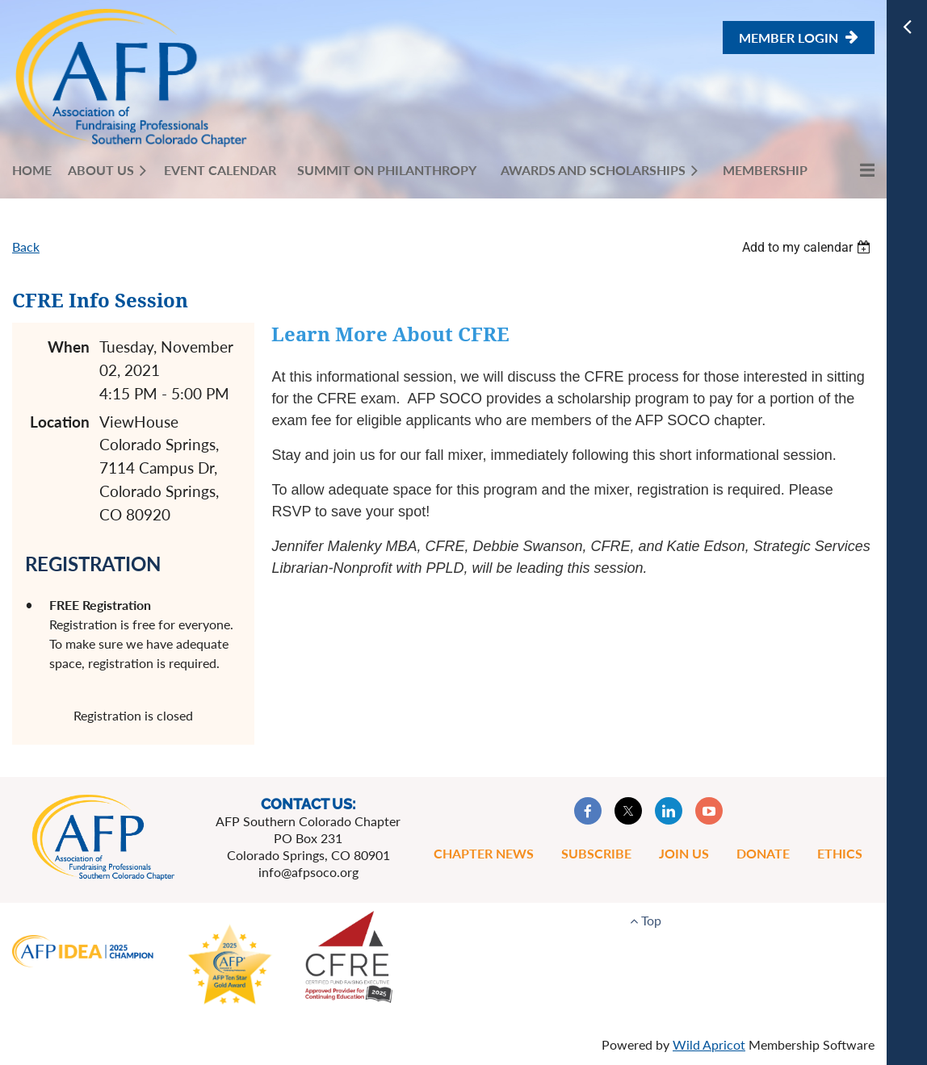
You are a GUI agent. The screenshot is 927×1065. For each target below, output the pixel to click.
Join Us (684, 853)
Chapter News (484, 853)
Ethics (839, 853)
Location (60, 421)
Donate (763, 853)
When (69, 346)
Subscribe (596, 853)
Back (26, 246)
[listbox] (808, 247)
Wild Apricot (709, 1044)
